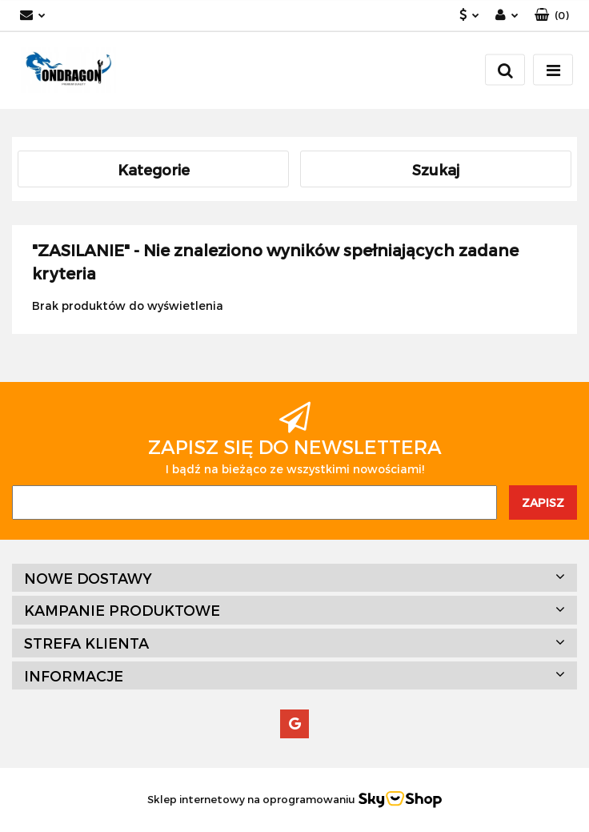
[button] (552, 15)
